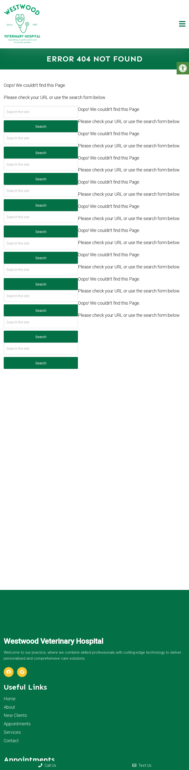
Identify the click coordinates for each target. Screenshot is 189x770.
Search (40, 126)
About (9, 707)
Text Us (141, 765)
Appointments (17, 723)
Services (12, 732)
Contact (11, 740)
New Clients (15, 715)
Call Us (47, 765)
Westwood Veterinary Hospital (53, 641)
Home (10, 698)
